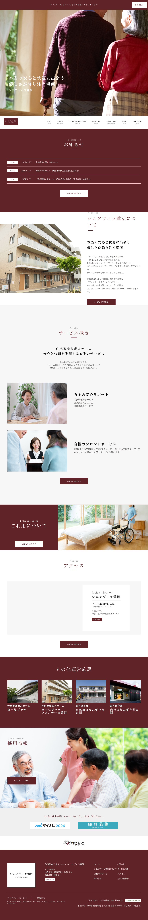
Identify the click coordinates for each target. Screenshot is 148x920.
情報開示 (41, 898)
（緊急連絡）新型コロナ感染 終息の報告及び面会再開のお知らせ (49, 179)
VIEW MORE (74, 193)
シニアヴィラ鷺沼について (77, 122)
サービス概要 (96, 122)
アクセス (124, 122)
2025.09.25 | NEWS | (74, 5)
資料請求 (139, 5)
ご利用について (111, 122)
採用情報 (98, 878)
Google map (97, 619)
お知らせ (60, 122)
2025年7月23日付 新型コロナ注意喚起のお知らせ (43, 170)
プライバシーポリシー (16, 898)
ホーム (49, 122)
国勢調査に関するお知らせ (32, 162)
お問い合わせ (137, 122)
